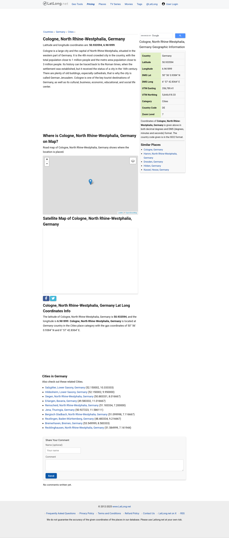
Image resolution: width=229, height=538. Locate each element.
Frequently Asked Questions (61, 513)
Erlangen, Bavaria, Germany (61, 400)
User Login (170, 4)
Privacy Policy (86, 513)
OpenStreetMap (131, 213)
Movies (129, 4)
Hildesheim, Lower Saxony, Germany (66, 392)
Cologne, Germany (153, 149)
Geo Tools (77, 4)
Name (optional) (54, 445)
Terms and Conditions (109, 513)
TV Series (115, 4)
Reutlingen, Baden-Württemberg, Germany (69, 418)
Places (102, 4)
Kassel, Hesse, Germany (156, 169)
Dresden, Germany (153, 161)
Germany (60, 31)
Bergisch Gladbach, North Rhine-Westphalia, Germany (76, 414)
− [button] (47, 164)
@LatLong (152, 4)
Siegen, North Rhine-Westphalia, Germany (69, 396)
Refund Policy (132, 513)
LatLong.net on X (167, 513)
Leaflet (120, 213)
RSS (182, 513)
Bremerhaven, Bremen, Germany (64, 423)
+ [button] (47, 159)
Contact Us (149, 513)
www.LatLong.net (121, 506)
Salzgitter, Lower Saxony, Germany (65, 387)
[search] (155, 35)
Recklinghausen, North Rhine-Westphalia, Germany (74, 427)
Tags (139, 4)
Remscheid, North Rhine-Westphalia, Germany (72, 405)
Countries (48, 31)
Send (51, 475)
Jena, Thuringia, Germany (60, 409)
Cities (71, 31)
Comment (51, 456)
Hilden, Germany (152, 165)
